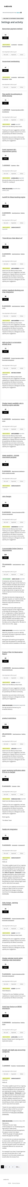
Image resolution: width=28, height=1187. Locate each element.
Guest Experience (16, 213)
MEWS (9, 1183)
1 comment (6, 110)
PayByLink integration (9, 829)
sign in (18, 12)
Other (10, 79)
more (15, 623)
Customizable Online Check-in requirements (12, 549)
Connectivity (14, 845)
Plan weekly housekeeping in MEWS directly (12, 95)
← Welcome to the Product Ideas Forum (13, 18)
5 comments (6, 419)
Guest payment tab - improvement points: (9, 150)
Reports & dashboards (7, 670)
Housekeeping (5, 111)
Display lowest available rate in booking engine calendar (12, 404)
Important (14, 55)
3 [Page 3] (9, 1166)
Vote (5, 38)
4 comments (14, 44)
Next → (18, 1166)
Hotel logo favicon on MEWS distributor (12, 1007)
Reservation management (8, 360)
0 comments (6, 471)
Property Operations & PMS (17, 110)
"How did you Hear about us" (12, 238)
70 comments (7, 564)
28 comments (7, 734)
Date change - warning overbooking (10, 903)
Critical (22, 55)
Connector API (21, 845)
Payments (20, 44)
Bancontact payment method (12, 29)
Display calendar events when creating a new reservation (12, 959)
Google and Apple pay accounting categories (13, 1051)
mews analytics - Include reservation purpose (10, 456)
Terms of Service (16, 1183)
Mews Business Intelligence (18, 471)
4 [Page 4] (12, 1166)
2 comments (6, 213)
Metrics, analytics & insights (8, 473)
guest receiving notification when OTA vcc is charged (13, 771)
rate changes (6, 496)
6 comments (6, 306)
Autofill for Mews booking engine (13, 197)
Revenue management (7, 514)
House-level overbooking (11, 61)
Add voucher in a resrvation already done (11, 343)
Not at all (6, 55)
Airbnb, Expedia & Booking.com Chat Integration (13, 291)
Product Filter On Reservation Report (12, 653)
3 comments (6, 845)
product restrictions (9, 718)
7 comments (6, 668)
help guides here (7, 616)
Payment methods (6, 46)
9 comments (6, 974)
